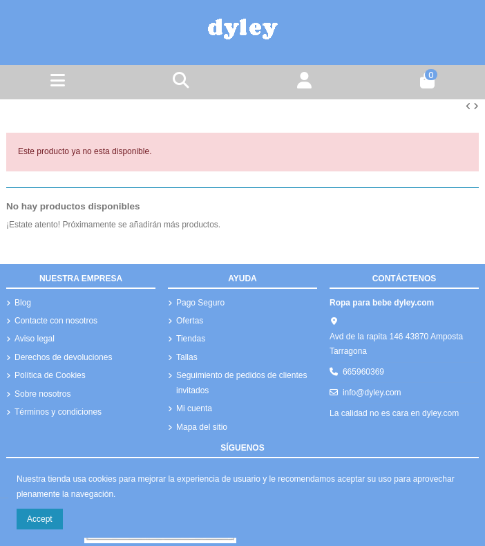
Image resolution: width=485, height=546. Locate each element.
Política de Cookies (50, 375)
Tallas (187, 357)
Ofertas (189, 321)
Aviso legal (35, 338)
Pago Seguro (200, 303)
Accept (40, 519)
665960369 (363, 372)
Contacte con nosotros (56, 321)
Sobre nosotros (42, 394)
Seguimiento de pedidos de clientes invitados (241, 382)
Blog (23, 303)
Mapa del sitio (201, 427)
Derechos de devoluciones (63, 357)
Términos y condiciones (58, 412)
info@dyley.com (372, 392)
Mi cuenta (194, 408)
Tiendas (190, 338)
